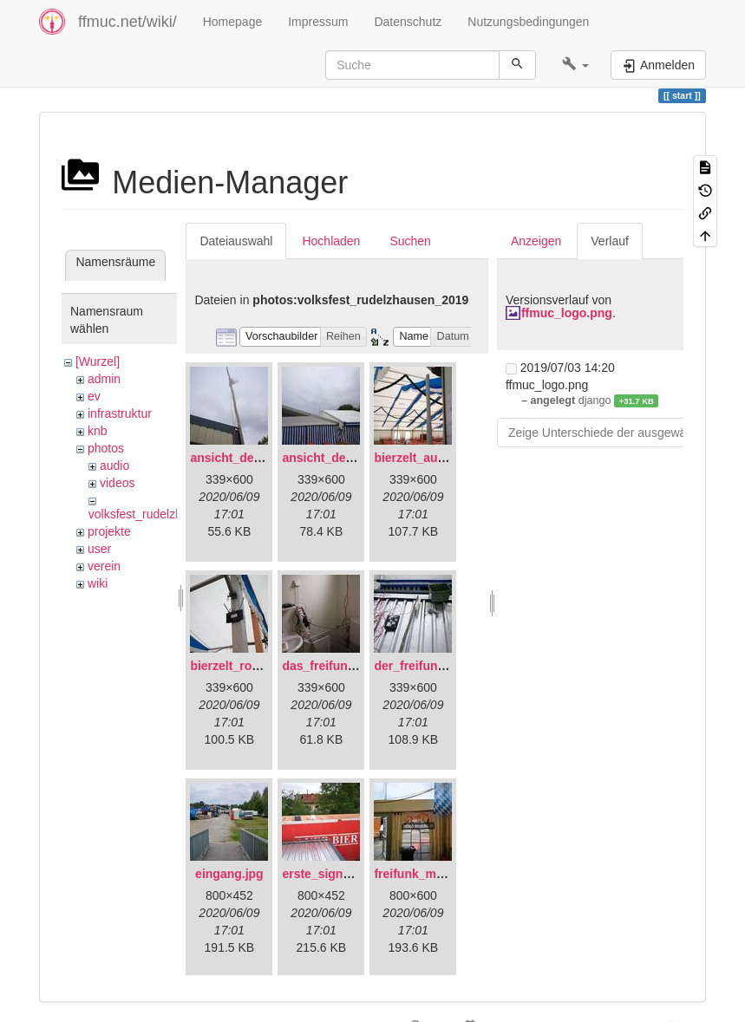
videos (117, 483)
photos (106, 448)
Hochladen (331, 241)
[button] (575, 65)
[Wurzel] (97, 361)
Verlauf (610, 241)
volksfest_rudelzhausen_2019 (168, 514)
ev (94, 396)
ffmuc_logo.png (566, 313)
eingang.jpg (229, 874)
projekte (109, 531)
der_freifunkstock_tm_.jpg (450, 666)
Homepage (233, 22)
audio (114, 465)
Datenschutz (407, 22)
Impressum (318, 22)
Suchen (409, 241)
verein (104, 566)
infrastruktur (120, 413)
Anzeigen (536, 241)
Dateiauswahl (235, 241)
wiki (98, 583)
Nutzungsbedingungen (528, 22)
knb (98, 431)
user (99, 549)
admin (104, 379)
